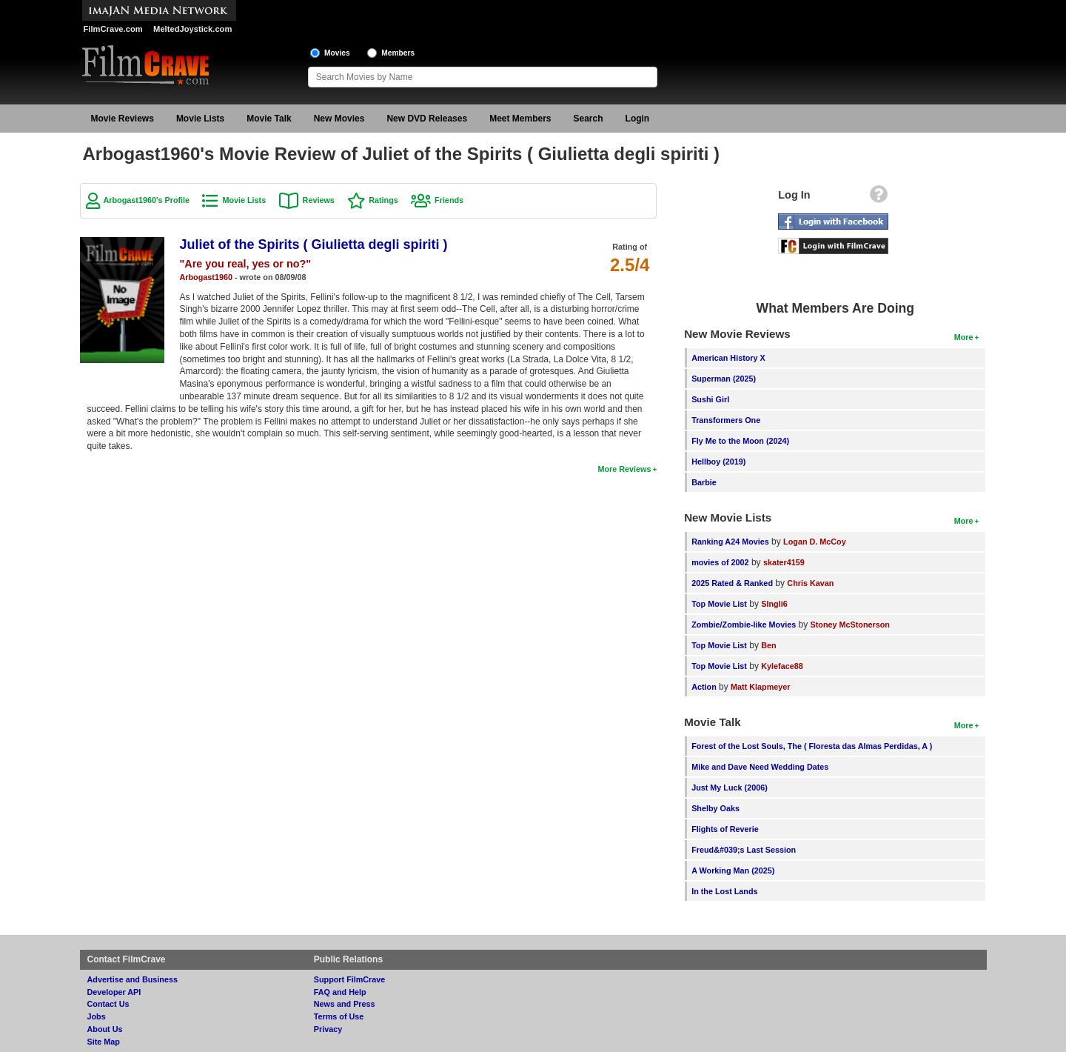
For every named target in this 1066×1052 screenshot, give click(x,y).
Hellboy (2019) (718, 461)
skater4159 (784, 562)
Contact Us (108, 1003)
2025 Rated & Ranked (732, 583)
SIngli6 (774, 603)
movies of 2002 (719, 562)
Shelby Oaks (715, 808)
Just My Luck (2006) (729, 787)
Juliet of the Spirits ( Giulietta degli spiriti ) (314, 244)
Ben (768, 645)
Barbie (704, 482)
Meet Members (520, 118)
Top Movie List (719, 603)
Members (398, 53)
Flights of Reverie (725, 829)
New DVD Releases (426, 118)
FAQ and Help (340, 992)
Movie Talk (269, 118)
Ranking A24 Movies (730, 541)
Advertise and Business (132, 979)
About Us (105, 1029)
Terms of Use (339, 1016)
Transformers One (725, 420)
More (963, 337)
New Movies (339, 118)
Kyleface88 (781, 666)
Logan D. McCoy (814, 541)
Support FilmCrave (350, 979)
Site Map (103, 1041)
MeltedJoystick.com (192, 28)
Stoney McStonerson (850, 624)
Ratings (383, 200)
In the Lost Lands (724, 891)
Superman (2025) (723, 378)
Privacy (328, 1029)
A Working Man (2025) (732, 870)
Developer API (114, 992)
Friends (449, 200)
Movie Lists (200, 118)
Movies (337, 53)
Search (588, 118)
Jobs (96, 1016)
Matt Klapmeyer (760, 686)
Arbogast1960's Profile (147, 200)
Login (638, 118)
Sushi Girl (710, 399)
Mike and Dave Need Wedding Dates (759, 766)
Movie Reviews (122, 118)
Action (704, 686)
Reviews (319, 200)
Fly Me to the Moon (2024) (740, 440)
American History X (728, 357)
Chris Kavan (810, 583)
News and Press (344, 1003)
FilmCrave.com (113, 28)
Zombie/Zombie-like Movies (743, 624)
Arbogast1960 (206, 277)
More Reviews (624, 469)
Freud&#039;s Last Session (743, 849)
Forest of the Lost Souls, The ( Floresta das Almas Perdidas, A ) (811, 746)
